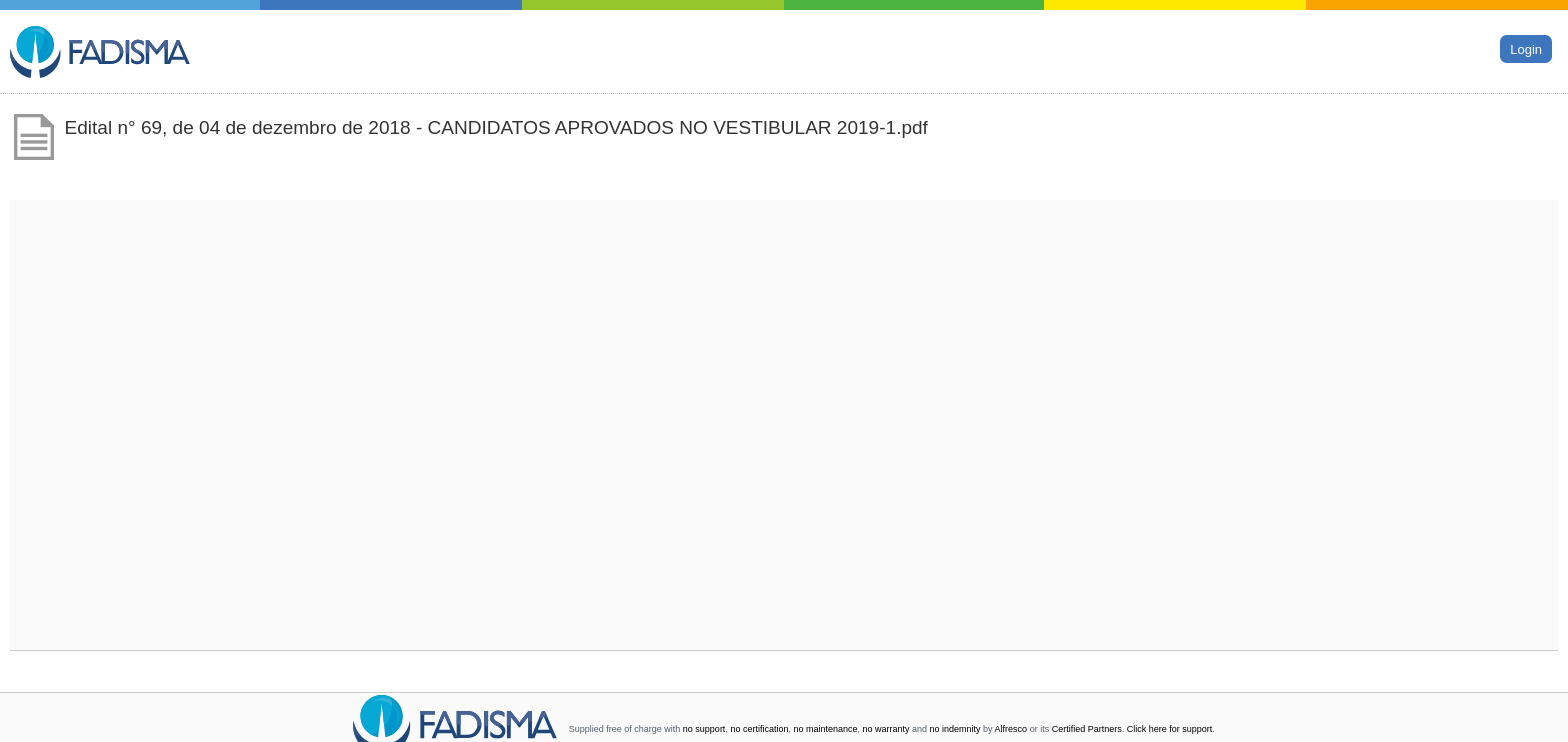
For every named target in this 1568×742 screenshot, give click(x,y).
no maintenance (825, 729)
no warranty (886, 729)
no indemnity (955, 729)
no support (704, 729)
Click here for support (1170, 729)
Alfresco (1011, 729)
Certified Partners (1087, 729)
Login (1526, 48)
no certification (759, 729)
